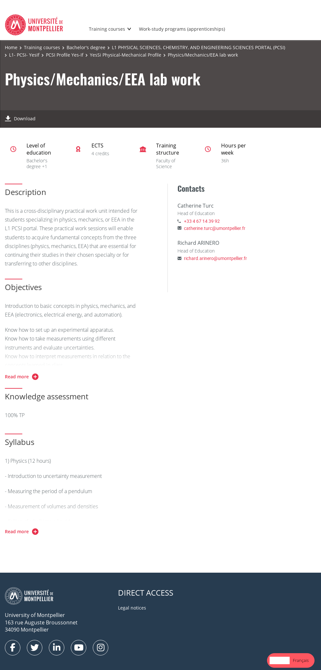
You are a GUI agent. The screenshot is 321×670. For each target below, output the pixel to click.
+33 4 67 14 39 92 (202, 221)
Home (11, 47)
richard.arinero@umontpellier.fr (215, 258)
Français (301, 660)
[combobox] (280, 660)
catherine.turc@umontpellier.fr (214, 228)
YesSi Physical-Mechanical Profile (125, 55)
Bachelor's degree (86, 47)
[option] (301, 660)
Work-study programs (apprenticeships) (182, 29)
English (279, 660)
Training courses (107, 29)
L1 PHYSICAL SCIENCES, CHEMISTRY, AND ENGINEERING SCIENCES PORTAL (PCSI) (198, 47)
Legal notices (132, 608)
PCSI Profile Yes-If (64, 55)
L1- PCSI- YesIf (24, 55)
